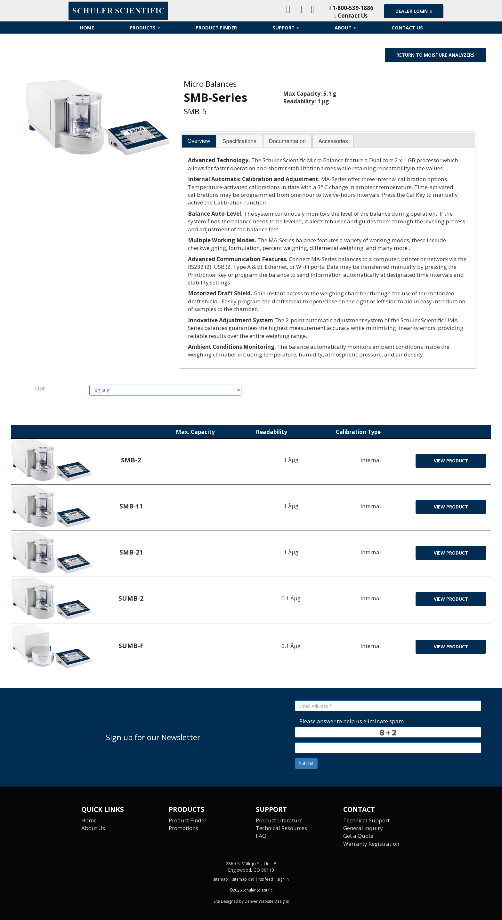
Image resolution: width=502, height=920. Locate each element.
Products (145, 27)
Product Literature (279, 820)
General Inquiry (363, 828)
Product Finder (216, 27)
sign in (283, 879)
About (345, 27)
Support (285, 27)
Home (87, 27)
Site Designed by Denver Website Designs (251, 901)
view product (451, 461)
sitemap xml (243, 879)
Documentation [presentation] (287, 141)
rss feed (265, 879)
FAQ (261, 836)
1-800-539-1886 (351, 8)
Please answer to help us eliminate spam (349, 720)
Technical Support (366, 820)
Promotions (184, 828)
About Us (93, 828)
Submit (306, 764)
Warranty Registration (371, 843)
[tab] (198, 141)
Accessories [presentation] (333, 141)
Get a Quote (358, 836)
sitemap (220, 879)
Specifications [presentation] (239, 141)
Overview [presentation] (198, 141)
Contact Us (351, 15)
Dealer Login (413, 11)
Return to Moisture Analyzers (435, 55)
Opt (40, 388)
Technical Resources (282, 828)
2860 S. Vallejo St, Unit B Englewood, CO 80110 (251, 867)
